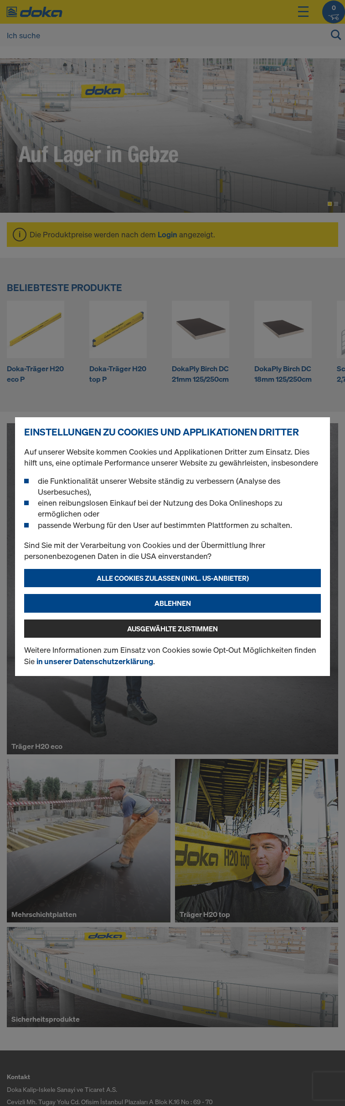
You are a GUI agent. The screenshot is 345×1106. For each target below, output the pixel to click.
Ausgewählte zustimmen (172, 628)
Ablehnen (172, 603)
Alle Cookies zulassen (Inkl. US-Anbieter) (173, 578)
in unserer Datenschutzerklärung (94, 661)
